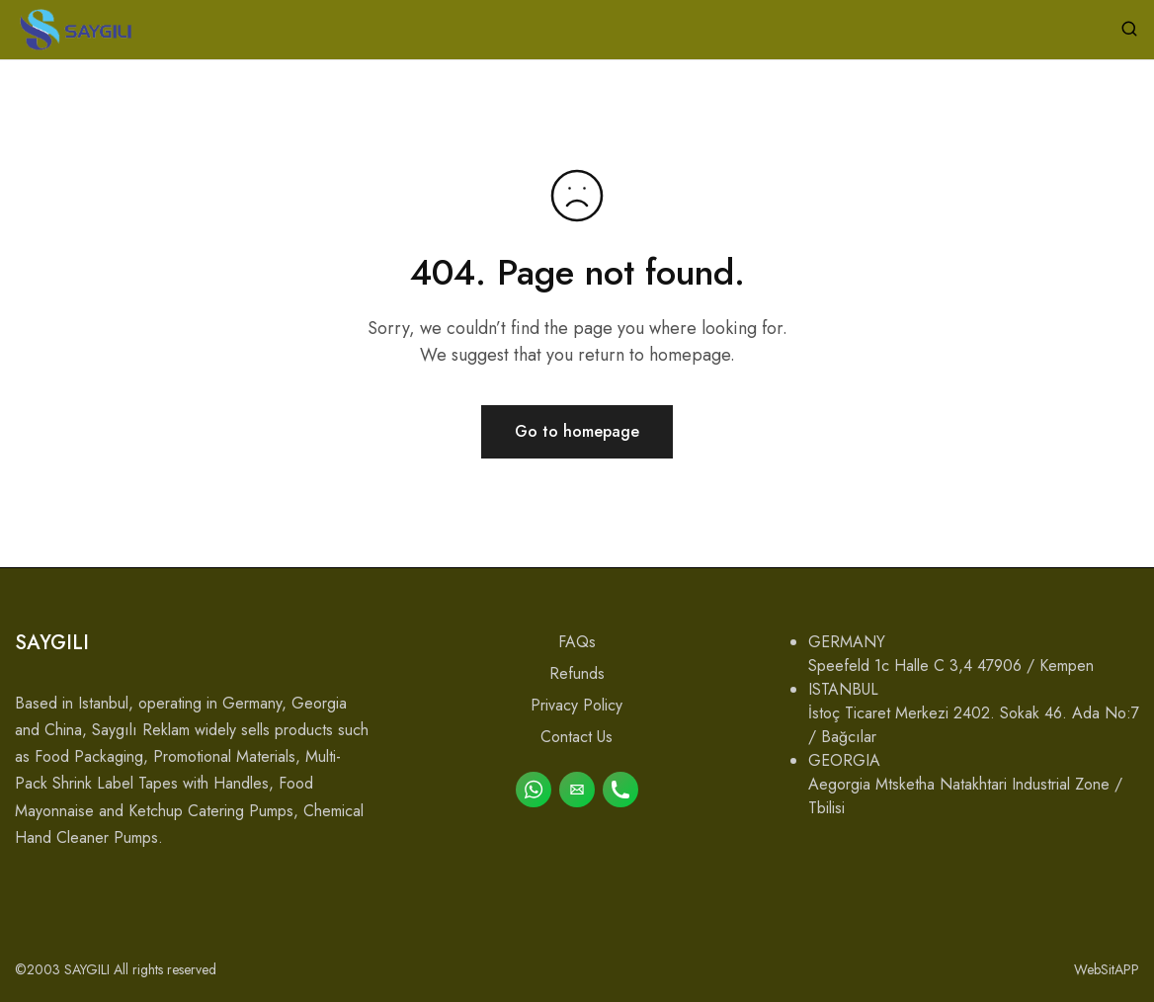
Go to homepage (577, 431)
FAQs (577, 641)
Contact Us (576, 736)
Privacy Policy (576, 705)
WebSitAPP (1106, 969)
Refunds (577, 673)
